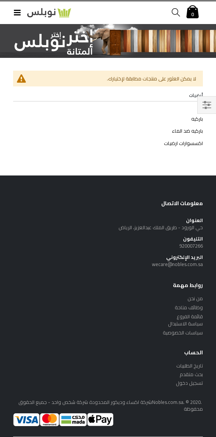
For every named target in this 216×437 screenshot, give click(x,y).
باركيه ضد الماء (187, 130)
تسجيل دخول (189, 382)
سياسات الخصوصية (183, 332)
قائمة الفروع (190, 316)
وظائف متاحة (189, 307)
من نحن (195, 298)
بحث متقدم (191, 374)
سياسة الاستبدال (185, 323)
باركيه (197, 118)
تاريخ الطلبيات (189, 365)
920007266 (191, 245)
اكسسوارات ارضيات (183, 143)
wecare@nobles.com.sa (177, 264)
